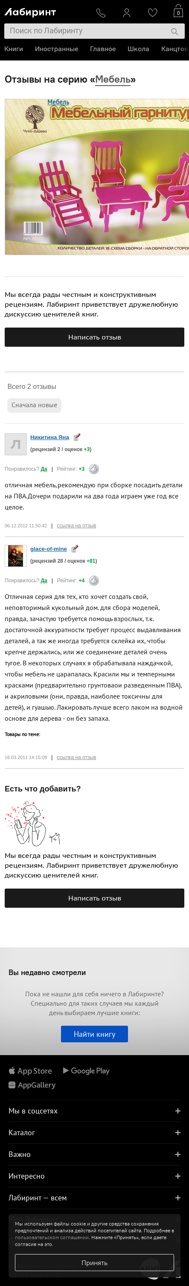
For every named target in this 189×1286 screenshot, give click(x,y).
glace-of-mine (48, 549)
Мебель (58, 102)
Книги (13, 49)
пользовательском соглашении (52, 1237)
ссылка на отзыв (76, 526)
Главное (103, 49)
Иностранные (56, 49)
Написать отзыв (94, 337)
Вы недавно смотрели (47, 972)
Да (44, 469)
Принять (94, 1262)
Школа (138, 49)
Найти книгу (94, 1034)
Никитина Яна (49, 437)
